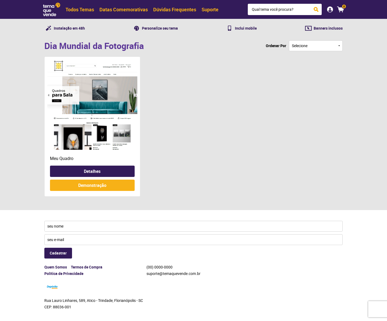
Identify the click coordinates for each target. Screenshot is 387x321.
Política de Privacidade (63, 273)
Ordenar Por (276, 45)
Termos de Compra (86, 267)
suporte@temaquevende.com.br (173, 273)
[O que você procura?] (316, 9)
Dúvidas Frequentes (174, 9)
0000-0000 (159, 267)
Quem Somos (55, 267)
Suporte (210, 9)
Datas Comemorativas (123, 9)
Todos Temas (80, 9)
